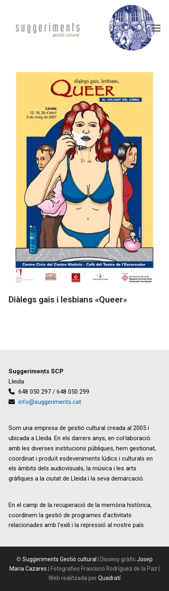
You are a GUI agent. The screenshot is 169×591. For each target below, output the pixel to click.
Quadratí (109, 578)
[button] (155, 27)
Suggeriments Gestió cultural (59, 559)
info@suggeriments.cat (49, 402)
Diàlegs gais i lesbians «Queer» (68, 299)
